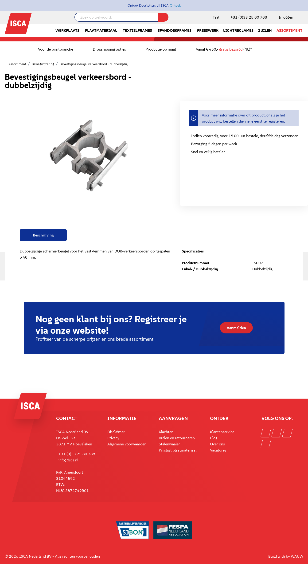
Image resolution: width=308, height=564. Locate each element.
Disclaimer (116, 431)
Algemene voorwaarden (126, 444)
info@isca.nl (68, 460)
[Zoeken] (163, 17)
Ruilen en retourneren (177, 438)
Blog (213, 438)
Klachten (166, 431)
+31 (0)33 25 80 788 (248, 17)
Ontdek (175, 5)
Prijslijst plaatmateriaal (177, 450)
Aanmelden (236, 327)
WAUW (297, 556)
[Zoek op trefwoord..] (116, 17)
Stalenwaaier (169, 444)
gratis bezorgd (230, 49)
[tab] (43, 235)
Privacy (113, 438)
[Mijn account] (285, 17)
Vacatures (218, 450)
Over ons (217, 444)
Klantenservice (222, 431)
